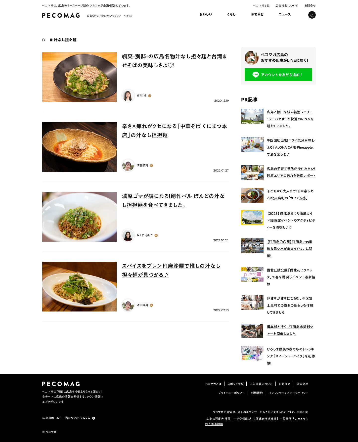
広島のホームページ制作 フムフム (79, 5)
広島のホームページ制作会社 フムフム (66, 417)
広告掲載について (286, 5)
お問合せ (310, 5)
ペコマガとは (261, 5)
